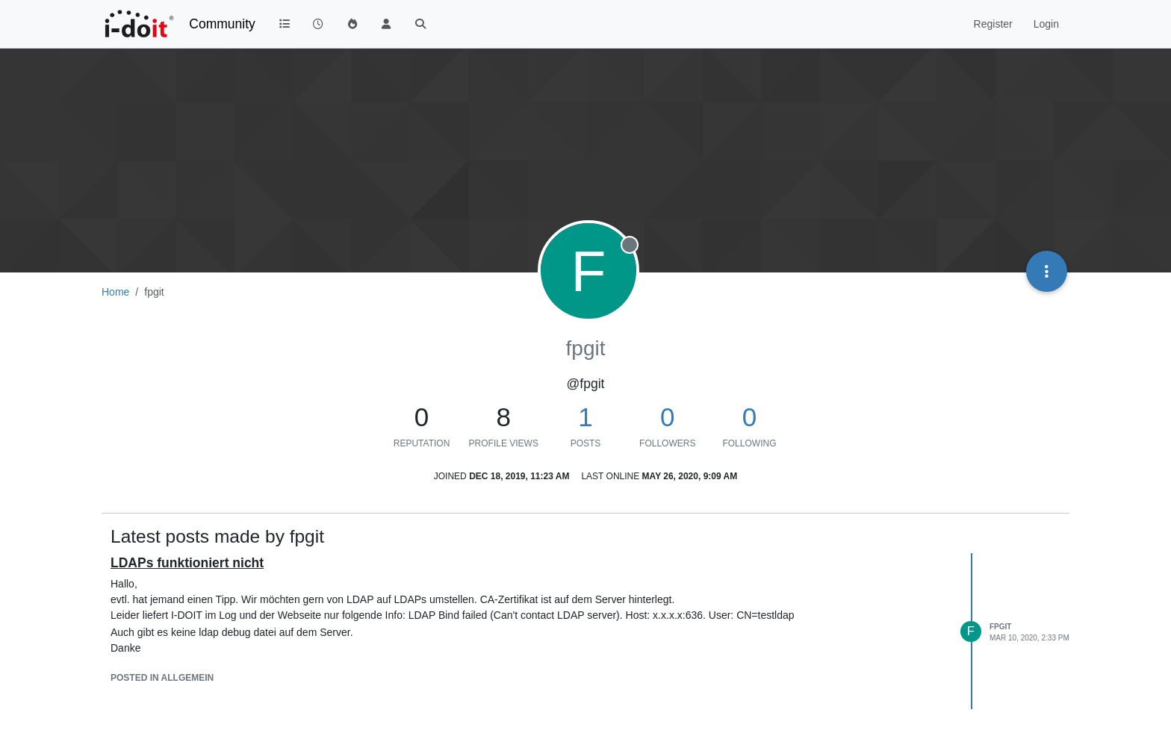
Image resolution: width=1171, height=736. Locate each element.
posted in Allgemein (162, 678)
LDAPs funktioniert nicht (187, 562)
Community (222, 23)
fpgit (1000, 627)
